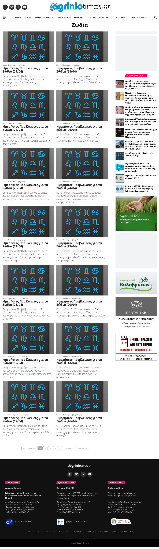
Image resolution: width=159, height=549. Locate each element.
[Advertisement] (136, 54)
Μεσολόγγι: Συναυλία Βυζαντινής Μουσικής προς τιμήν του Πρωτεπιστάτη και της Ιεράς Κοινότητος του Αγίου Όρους (140, 98)
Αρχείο (39, 533)
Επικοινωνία (51, 533)
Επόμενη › (69, 450)
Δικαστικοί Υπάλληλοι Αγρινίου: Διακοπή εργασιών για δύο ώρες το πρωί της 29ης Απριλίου (141, 121)
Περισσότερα (137, 17)
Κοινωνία (79, 17)
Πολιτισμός (122, 17)
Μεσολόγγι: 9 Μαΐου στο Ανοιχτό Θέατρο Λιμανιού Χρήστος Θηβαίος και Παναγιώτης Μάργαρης (141, 133)
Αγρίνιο (28, 17)
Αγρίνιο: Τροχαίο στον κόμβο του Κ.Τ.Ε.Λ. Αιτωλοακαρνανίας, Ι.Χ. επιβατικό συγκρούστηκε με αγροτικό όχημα (140, 145)
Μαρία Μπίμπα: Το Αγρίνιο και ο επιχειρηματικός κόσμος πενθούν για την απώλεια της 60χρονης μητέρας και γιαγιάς (141, 111)
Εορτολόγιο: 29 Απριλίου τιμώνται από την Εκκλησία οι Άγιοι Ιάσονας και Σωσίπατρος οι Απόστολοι (140, 167)
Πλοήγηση (64, 533)
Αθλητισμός (105, 17)
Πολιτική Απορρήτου (97, 533)
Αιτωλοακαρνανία (44, 17)
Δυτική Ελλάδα (63, 17)
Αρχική (18, 17)
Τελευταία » (82, 450)
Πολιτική (91, 17)
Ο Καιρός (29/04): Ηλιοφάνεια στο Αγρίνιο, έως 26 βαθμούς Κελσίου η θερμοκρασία (139, 188)
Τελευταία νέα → (136, 75)
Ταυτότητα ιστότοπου (121, 533)
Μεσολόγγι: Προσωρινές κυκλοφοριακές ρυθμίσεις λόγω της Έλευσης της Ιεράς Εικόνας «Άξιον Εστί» (140, 85)
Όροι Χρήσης (78, 533)
